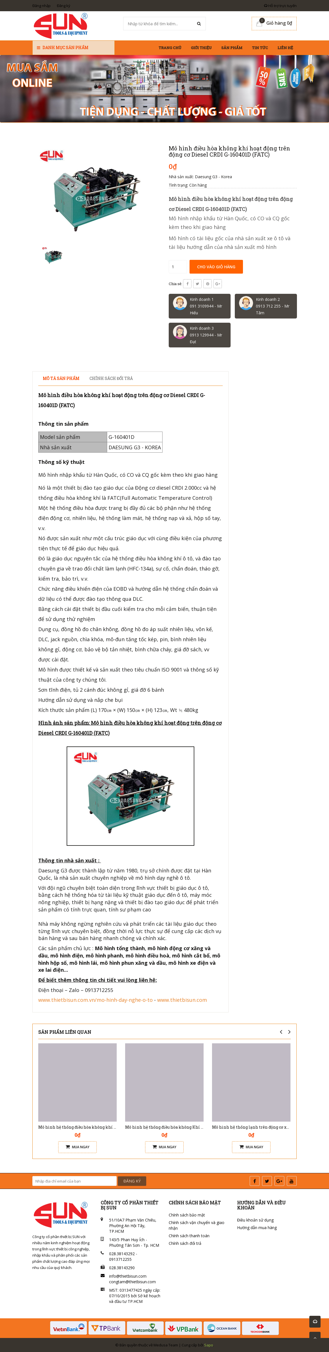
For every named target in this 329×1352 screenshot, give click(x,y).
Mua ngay (77, 1147)
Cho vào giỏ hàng (216, 266)
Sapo (208, 1345)
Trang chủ (170, 47)
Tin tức (260, 47)
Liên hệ (285, 47)
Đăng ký (63, 5)
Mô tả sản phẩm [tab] (61, 378)
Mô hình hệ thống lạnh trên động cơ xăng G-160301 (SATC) (268, 1127)
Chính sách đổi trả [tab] (111, 378)
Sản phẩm (231, 47)
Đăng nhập (41, 5)
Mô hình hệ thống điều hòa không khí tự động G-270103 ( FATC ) (99, 1127)
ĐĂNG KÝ (132, 1181)
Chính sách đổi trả (185, 1243)
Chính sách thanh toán (189, 1235)
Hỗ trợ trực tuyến (280, 5)
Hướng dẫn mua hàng (257, 1227)
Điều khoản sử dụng (255, 1220)
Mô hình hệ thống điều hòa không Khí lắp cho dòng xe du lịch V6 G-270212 (197, 1127)
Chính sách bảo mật (187, 1215)
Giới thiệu (201, 47)
